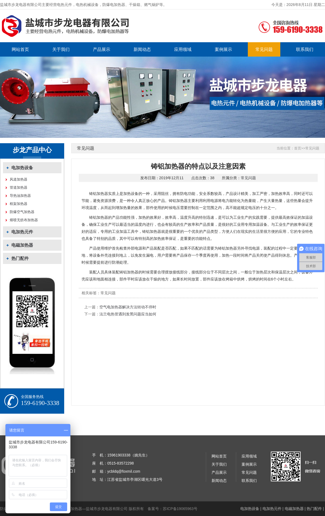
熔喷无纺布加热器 (24, 220)
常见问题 (264, 49)
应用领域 (182, 49)
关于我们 (61, 49)
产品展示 (101, 49)
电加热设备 (22, 167)
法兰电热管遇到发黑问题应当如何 (127, 314)
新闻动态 (142, 49)
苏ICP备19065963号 (180, 509)
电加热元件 (22, 232)
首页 (297, 148)
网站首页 (20, 49)
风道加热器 (18, 179)
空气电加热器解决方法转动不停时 (127, 307)
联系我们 (304, 49)
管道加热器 (18, 187)
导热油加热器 (20, 196)
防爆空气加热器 (22, 212)
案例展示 (223, 49)
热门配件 (20, 258)
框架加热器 (18, 204)
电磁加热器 (22, 245)
